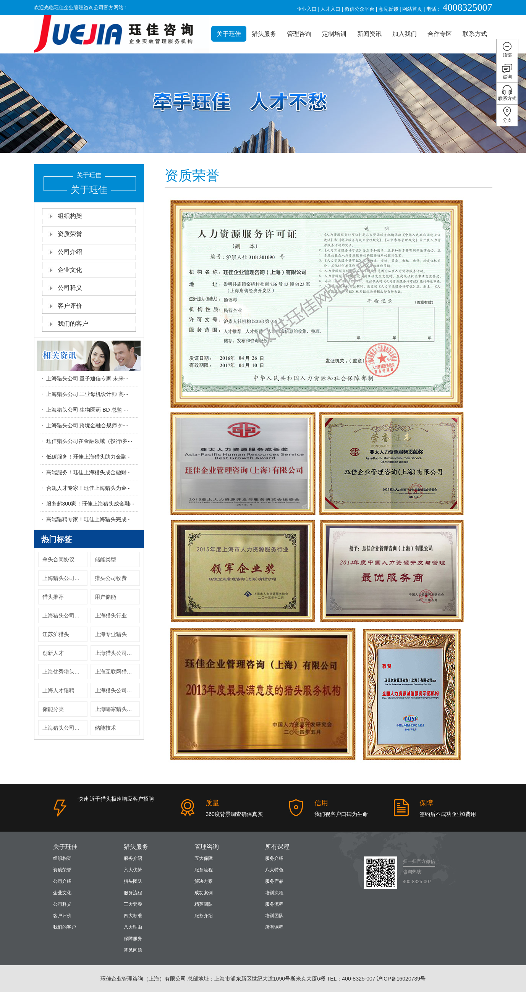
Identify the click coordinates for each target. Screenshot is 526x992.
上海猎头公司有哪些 (117, 653)
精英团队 (203, 904)
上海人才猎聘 (58, 690)
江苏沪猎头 (55, 634)
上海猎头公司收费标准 (64, 578)
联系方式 (475, 34)
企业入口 (307, 9)
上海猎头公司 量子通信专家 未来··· (87, 378)
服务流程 (133, 892)
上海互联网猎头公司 (117, 672)
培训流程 (274, 892)
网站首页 (412, 9)
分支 (507, 115)
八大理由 (133, 927)
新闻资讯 (369, 34)
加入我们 (404, 34)
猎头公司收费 (111, 578)
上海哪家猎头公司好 (117, 709)
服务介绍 (133, 858)
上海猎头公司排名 (116, 690)
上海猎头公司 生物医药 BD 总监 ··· (87, 410)
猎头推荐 (53, 597)
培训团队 (274, 915)
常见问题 (133, 950)
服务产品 (274, 881)
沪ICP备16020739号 (401, 979)
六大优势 (133, 869)
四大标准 (133, 915)
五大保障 (203, 858)
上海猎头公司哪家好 (64, 615)
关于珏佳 (229, 34)
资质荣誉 (89, 234)
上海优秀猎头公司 (63, 672)
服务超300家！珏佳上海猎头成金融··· (90, 504)
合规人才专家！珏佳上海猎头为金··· (88, 488)
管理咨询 (299, 34)
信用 (321, 803)
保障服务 (133, 938)
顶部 (507, 49)
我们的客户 (89, 323)
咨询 (507, 71)
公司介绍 (89, 252)
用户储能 (105, 597)
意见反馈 (388, 9)
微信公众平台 (359, 9)
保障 (426, 803)
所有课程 (277, 846)
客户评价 (89, 305)
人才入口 (330, 9)
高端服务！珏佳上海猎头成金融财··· (88, 472)
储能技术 (105, 728)
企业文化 (89, 270)
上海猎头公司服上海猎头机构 (64, 728)
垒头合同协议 (58, 559)
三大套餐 (133, 904)
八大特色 (274, 869)
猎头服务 (264, 34)
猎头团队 (133, 881)
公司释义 (89, 287)
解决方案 (203, 881)
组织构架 (89, 216)
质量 (212, 803)
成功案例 (203, 892)
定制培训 (334, 34)
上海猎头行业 (111, 615)
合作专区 (439, 34)
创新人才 (53, 653)
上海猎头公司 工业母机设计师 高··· (87, 394)
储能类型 (105, 559)
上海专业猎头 (111, 634)
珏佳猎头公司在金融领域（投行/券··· (89, 441)
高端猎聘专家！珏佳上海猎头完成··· (88, 519)
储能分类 (53, 709)
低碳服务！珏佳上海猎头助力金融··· (88, 457)
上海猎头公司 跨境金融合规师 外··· (87, 425)
